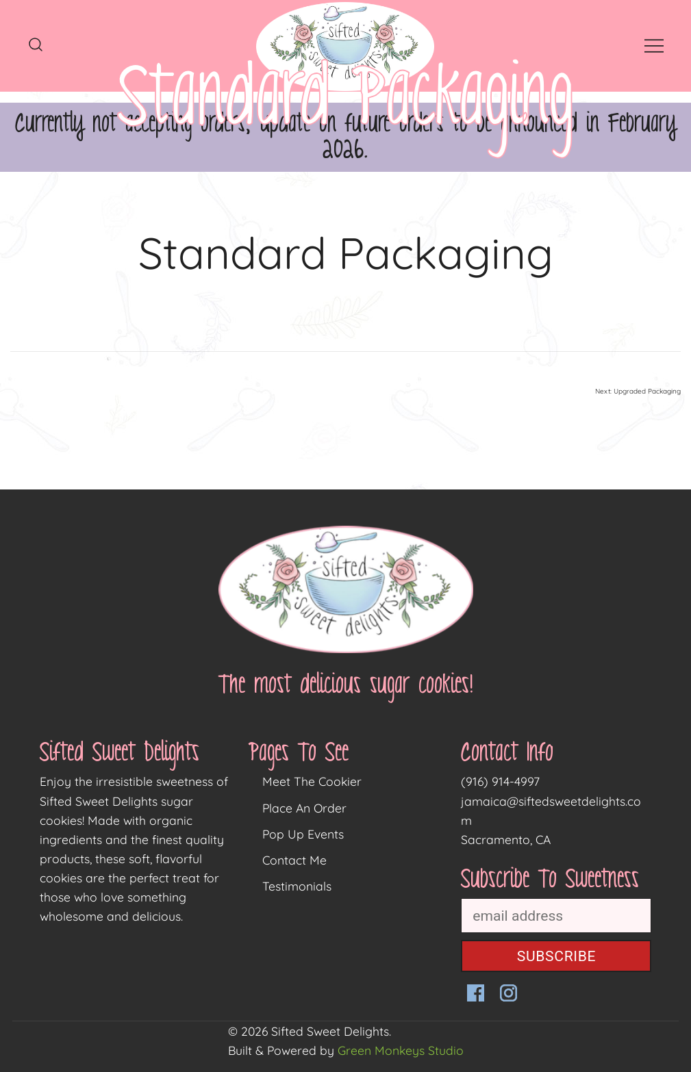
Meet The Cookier (312, 781)
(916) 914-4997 (500, 781)
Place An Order (304, 807)
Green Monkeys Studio (401, 1050)
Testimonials (296, 885)
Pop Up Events (303, 833)
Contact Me (294, 859)
